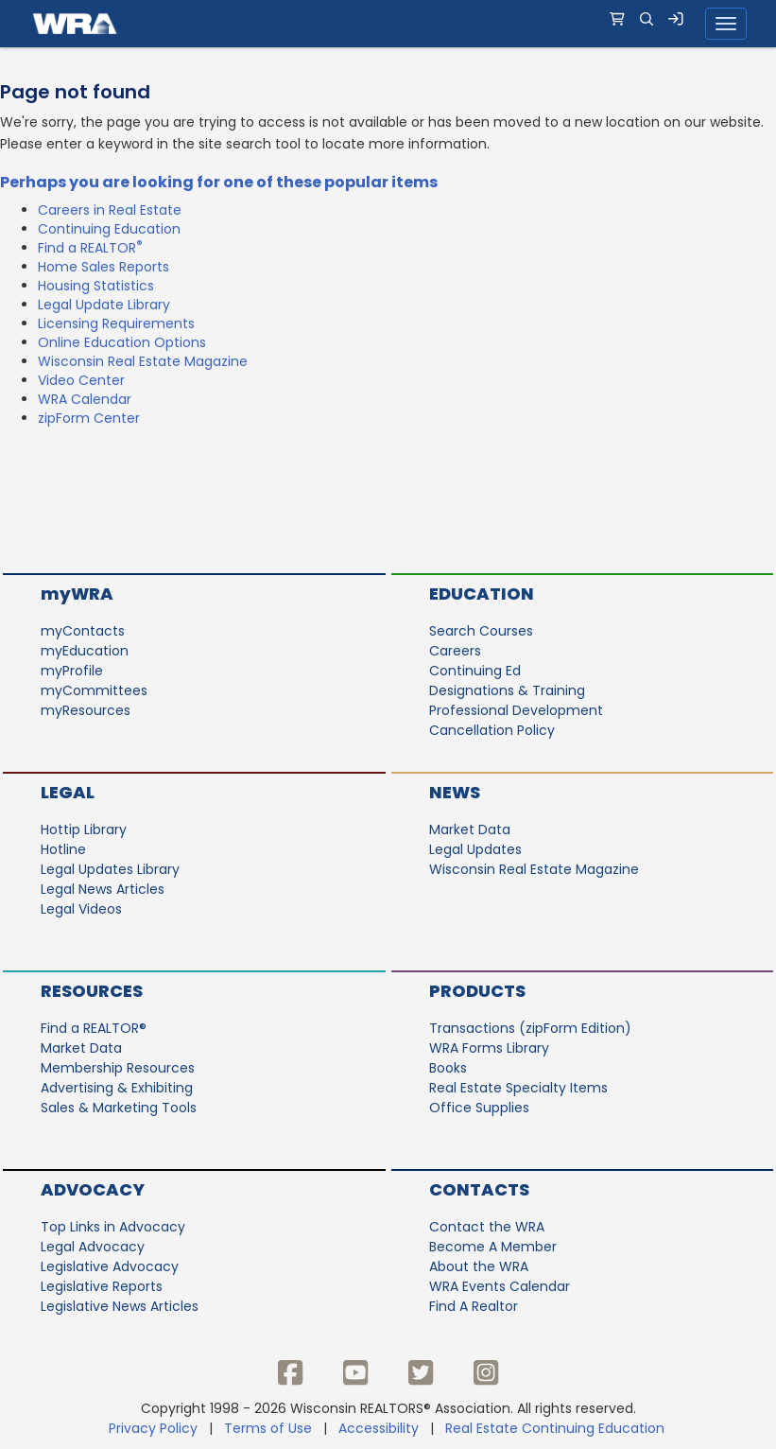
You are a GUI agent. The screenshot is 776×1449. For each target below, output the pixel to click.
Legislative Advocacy (110, 1266)
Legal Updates (475, 849)
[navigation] (388, 23)
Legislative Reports (102, 1286)
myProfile (72, 670)
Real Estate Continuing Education (556, 1428)
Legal (68, 792)
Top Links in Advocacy (113, 1226)
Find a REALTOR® (94, 1028)
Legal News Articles (102, 889)
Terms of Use (268, 1428)
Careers (455, 650)
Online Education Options (122, 342)
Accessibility (378, 1428)
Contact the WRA (486, 1226)
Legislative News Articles (119, 1306)
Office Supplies (479, 1107)
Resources (92, 991)
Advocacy (93, 1189)
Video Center (81, 380)
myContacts (83, 630)
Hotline (63, 849)
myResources (85, 710)
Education (481, 593)
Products (477, 991)
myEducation (85, 650)
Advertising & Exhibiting (117, 1087)
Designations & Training (507, 690)
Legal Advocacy (93, 1246)
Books (448, 1067)
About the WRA (478, 1266)
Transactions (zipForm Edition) (530, 1028)
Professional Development (516, 710)
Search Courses (481, 630)
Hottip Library (84, 829)
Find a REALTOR (90, 247)
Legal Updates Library (110, 869)
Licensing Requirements (116, 323)
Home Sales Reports (103, 266)
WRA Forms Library (489, 1048)
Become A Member (493, 1246)
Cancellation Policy (492, 730)
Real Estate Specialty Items (518, 1087)
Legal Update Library (104, 304)
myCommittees (94, 690)
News (454, 792)
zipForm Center (89, 418)
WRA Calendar (84, 399)
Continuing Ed (475, 670)
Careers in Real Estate (109, 210)
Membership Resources (118, 1067)
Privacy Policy (153, 1428)
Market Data (469, 829)
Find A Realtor (473, 1306)
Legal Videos (81, 908)
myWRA (77, 593)
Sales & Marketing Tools (119, 1107)
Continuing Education (109, 228)
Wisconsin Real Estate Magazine (143, 361)
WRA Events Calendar (499, 1286)
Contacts (479, 1189)
